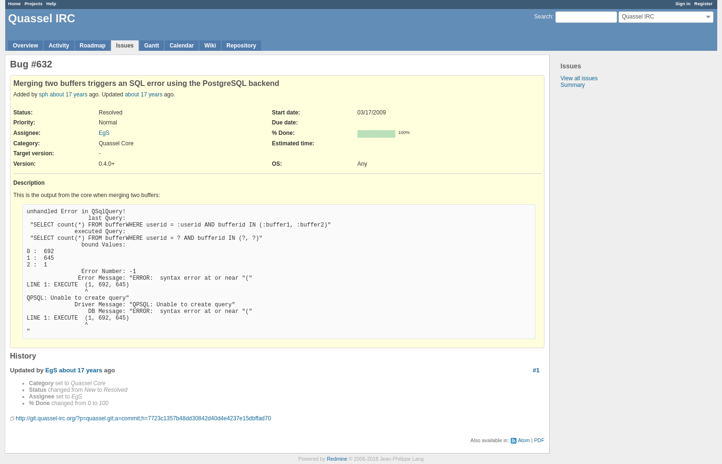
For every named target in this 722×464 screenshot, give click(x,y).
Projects (34, 3)
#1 (536, 370)
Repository (241, 45)
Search (543, 16)
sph (43, 94)
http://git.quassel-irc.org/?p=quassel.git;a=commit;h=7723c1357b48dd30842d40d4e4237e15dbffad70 (143, 418)
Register (703, 3)
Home (14, 3)
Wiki (210, 45)
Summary (573, 85)
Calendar (181, 45)
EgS (104, 133)
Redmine (337, 459)
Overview (25, 45)
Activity (58, 45)
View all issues (579, 78)
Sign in (683, 3)
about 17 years (68, 94)
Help (51, 3)
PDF (539, 440)
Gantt (151, 45)
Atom (524, 440)
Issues (124, 45)
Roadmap (93, 45)
